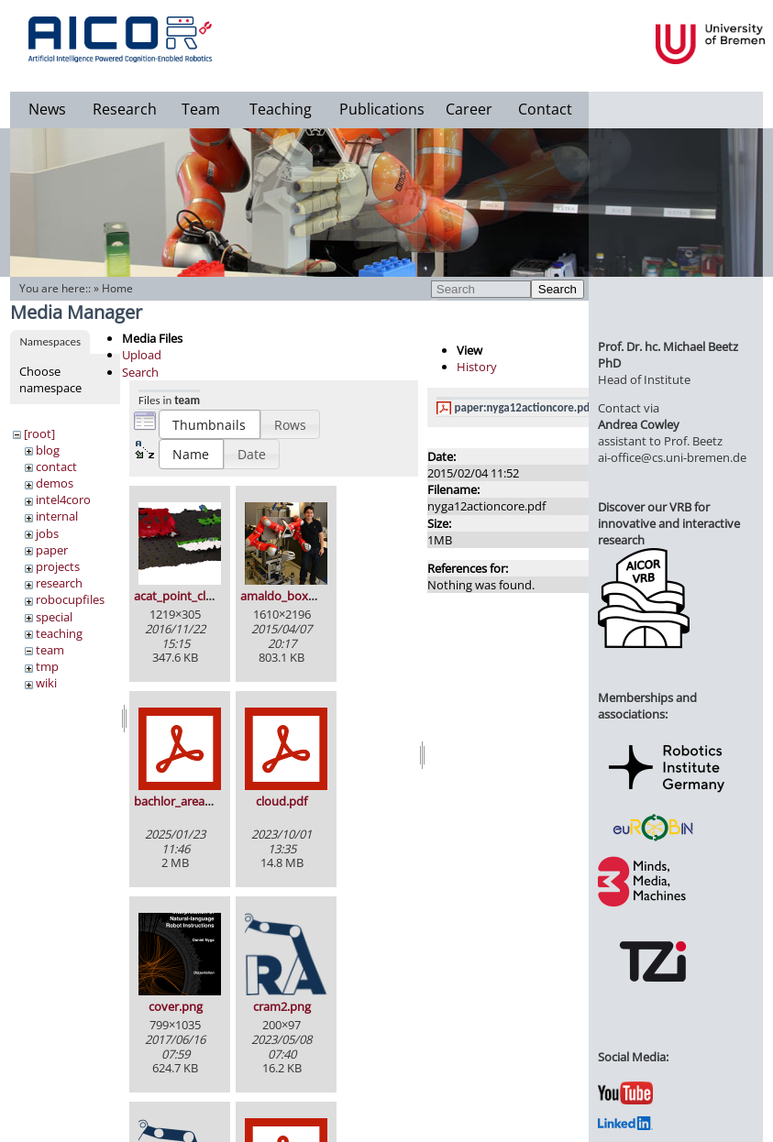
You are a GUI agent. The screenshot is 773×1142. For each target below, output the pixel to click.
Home (117, 288)
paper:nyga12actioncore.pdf (524, 407)
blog (48, 450)
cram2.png (282, 1006)
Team (201, 109)
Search (557, 289)
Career (469, 109)
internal (57, 516)
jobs (47, 533)
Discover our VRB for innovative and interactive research (669, 523)
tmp (47, 666)
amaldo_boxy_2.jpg (293, 595)
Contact (545, 109)
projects (58, 566)
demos (54, 483)
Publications (382, 109)
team (50, 650)
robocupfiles (70, 599)
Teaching (280, 109)
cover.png (176, 1006)
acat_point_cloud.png (192, 595)
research (59, 583)
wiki (46, 683)
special (54, 617)
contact (56, 466)
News (47, 109)
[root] (39, 433)
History (477, 366)
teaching (59, 633)
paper (52, 550)
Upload (141, 354)
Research (125, 109)
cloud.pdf (281, 801)
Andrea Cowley (638, 424)
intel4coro (63, 499)
